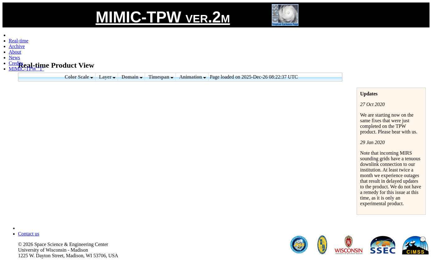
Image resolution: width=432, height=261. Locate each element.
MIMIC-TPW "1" (26, 68)
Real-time (18, 40)
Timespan (160, 77)
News (14, 57)
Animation (192, 77)
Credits (16, 63)
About (15, 52)
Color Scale (79, 77)
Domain (131, 77)
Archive (17, 46)
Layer (107, 77)
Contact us (28, 233)
